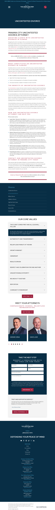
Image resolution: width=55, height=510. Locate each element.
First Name (14, 366)
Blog (27, 451)
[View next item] (22, 346)
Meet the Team (27, 313)
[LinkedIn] (33, 442)
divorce (16, 47)
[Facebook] (23, 442)
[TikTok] (28, 442)
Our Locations (27, 449)
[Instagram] (26, 442)
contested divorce (13, 88)
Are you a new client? (16, 373)
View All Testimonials (20, 413)
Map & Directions (27, 466)
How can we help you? (16, 377)
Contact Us (27, 455)
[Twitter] (31, 442)
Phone (13, 370)
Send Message (27, 391)
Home (27, 447)
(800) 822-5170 (27, 434)
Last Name (30, 366)
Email (29, 370)
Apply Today (27, 298)
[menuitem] (27, 190)
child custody (22, 72)
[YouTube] (21, 442)
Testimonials (27, 453)
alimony (9, 72)
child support (14, 72)
